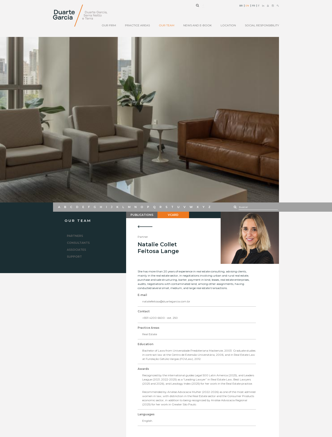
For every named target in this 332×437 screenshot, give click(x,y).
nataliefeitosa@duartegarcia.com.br (166, 301)
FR (253, 6)
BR (241, 6)
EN (247, 6)
